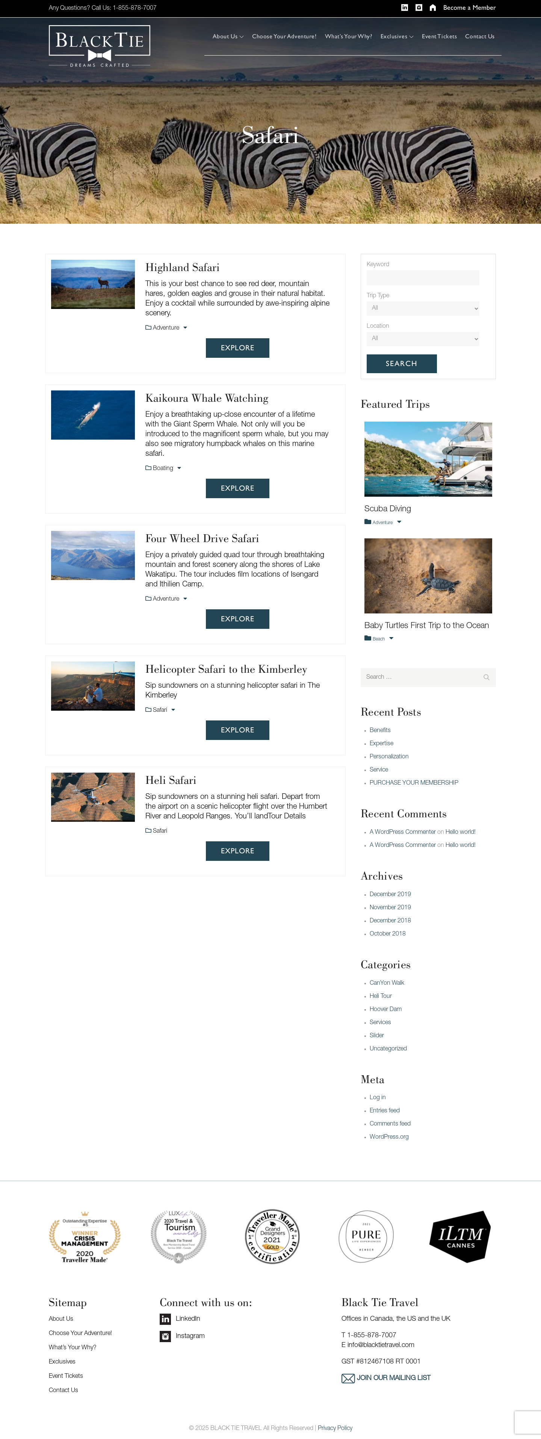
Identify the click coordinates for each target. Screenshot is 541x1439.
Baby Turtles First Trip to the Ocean (426, 626)
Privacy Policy (335, 1429)
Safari (161, 711)
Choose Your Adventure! (284, 36)
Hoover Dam (386, 1010)
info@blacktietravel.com (381, 1345)
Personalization (389, 757)
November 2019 (390, 908)
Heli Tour (381, 997)
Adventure (167, 328)
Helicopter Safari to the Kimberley (226, 668)
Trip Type (378, 296)
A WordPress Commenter (403, 833)
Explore (237, 348)
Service (379, 770)
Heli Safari (170, 780)
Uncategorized (388, 1049)
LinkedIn (180, 1319)
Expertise (381, 744)
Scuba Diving (387, 509)
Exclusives (397, 36)
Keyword (378, 265)
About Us (228, 36)
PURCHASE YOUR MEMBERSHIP (414, 784)
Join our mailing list (393, 1378)
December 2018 (390, 921)
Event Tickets (439, 36)
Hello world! (461, 833)
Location (378, 327)
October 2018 (388, 934)
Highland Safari (182, 267)
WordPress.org (389, 1138)
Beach (379, 639)
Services (380, 1023)
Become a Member (469, 8)
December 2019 (390, 895)
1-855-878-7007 (135, 9)
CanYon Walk (387, 984)
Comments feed (390, 1124)
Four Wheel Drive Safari (202, 538)
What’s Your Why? (348, 36)
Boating (164, 469)
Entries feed (385, 1111)
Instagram (182, 1336)
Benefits (380, 731)
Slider (377, 1036)
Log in (378, 1098)
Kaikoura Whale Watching (206, 397)
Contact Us (480, 36)
